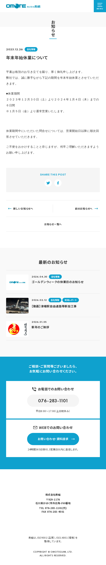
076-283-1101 (53, 401)
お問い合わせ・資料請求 (56, 439)
